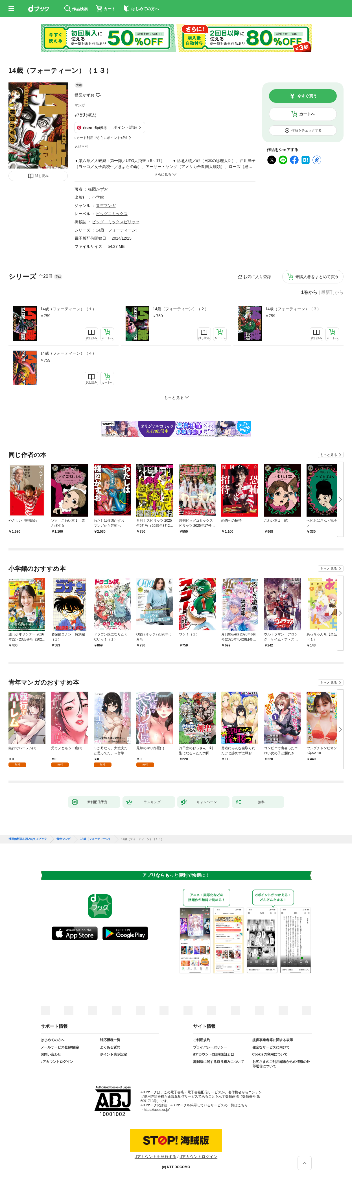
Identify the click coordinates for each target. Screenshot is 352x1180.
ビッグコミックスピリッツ (115, 222)
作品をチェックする (306, 130)
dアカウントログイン (57, 1062)
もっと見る (328, 455)
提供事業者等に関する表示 (272, 1040)
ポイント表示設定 (113, 1054)
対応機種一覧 (110, 1040)
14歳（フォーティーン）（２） (181, 309)
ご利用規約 (201, 1040)
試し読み (42, 176)
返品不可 (81, 146)
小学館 (98, 197)
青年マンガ (106, 205)
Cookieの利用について (269, 1054)
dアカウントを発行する (155, 1156)
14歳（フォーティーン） (118, 230)
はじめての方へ (52, 1040)
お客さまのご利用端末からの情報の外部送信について (281, 1064)
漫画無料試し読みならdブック (27, 839)
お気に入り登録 (257, 276)
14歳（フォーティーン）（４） (68, 353)
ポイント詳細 (125, 127)
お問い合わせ (51, 1054)
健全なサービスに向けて (271, 1047)
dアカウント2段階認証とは (213, 1054)
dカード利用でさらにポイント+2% (101, 138)
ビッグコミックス (112, 213)
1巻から (309, 292)
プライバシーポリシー (210, 1047)
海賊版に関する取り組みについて (218, 1062)
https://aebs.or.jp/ (157, 1110)
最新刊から (332, 292)
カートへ (307, 114)
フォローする (98, 95)
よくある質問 (110, 1047)
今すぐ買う (307, 96)
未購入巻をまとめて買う (317, 276)
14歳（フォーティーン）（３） (293, 309)
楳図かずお (84, 95)
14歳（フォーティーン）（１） (68, 309)
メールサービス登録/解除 (60, 1047)
